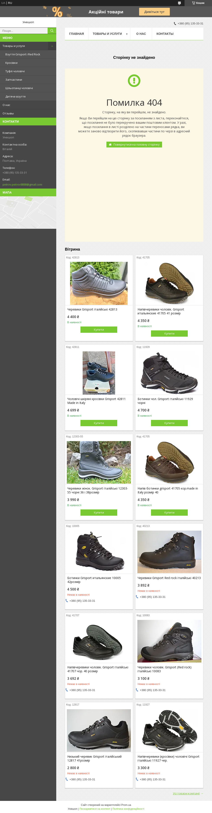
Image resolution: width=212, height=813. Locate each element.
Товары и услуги (14, 46)
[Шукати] (52, 30)
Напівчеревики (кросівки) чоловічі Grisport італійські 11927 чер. (168, 758)
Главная (76, 33)
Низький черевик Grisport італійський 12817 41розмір (94, 758)
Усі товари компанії (186, 793)
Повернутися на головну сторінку (136, 144)
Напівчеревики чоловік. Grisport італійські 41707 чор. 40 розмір (97, 669)
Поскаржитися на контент (94, 808)
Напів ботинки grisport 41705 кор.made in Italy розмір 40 (168, 490)
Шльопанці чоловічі (19, 88)
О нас (6, 105)
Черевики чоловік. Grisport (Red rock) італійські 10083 (164, 669)
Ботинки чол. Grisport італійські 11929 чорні (165, 401)
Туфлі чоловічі (15, 71)
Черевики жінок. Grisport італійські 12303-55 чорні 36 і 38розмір (97, 490)
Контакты (164, 33)
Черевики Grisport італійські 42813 (92, 309)
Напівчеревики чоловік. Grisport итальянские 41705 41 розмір (161, 311)
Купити (99, 329)
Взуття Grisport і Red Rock (22, 54)
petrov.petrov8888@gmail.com (22, 184)
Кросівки (11, 63)
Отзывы (8, 113)
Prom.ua (126, 805)
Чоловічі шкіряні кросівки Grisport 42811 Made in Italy (96, 401)
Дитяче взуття (15, 96)
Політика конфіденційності (128, 808)
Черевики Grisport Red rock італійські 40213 (169, 578)
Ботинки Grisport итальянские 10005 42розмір (94, 580)
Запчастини (13, 80)
